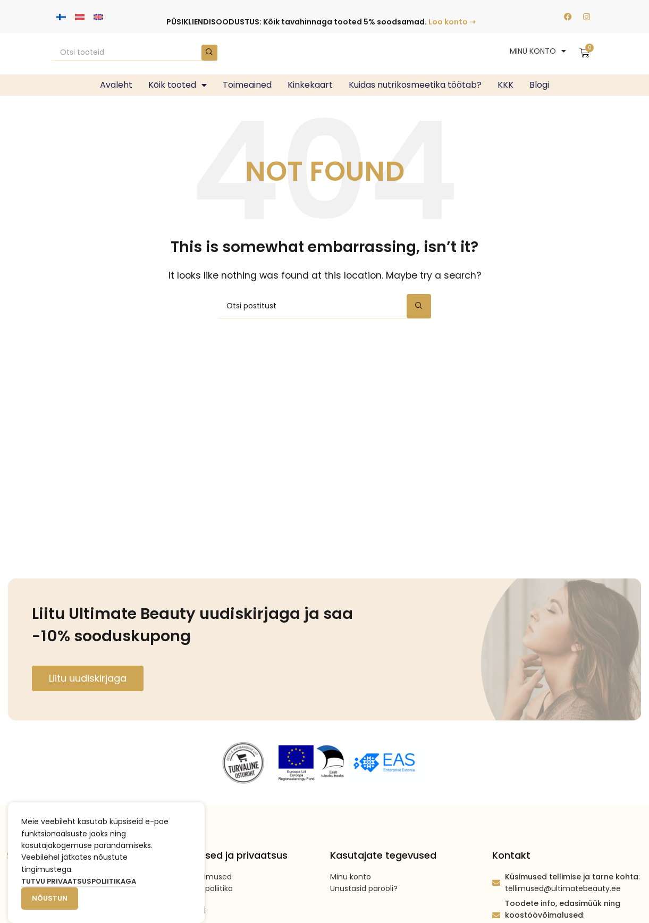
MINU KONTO (538, 51)
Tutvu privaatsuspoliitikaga (78, 881)
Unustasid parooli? (364, 888)
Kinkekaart (310, 85)
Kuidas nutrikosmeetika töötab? (415, 85)
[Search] (135, 53)
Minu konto (350, 876)
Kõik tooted (177, 85)
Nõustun (50, 898)
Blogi (539, 85)
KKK (505, 85)
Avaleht (116, 85)
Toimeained (247, 85)
